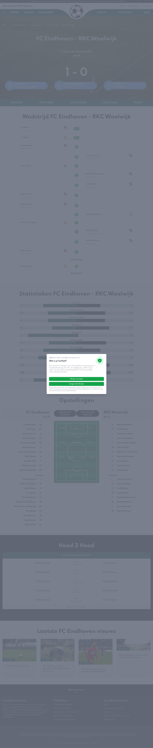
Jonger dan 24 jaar (76, 384)
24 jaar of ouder (76, 379)
